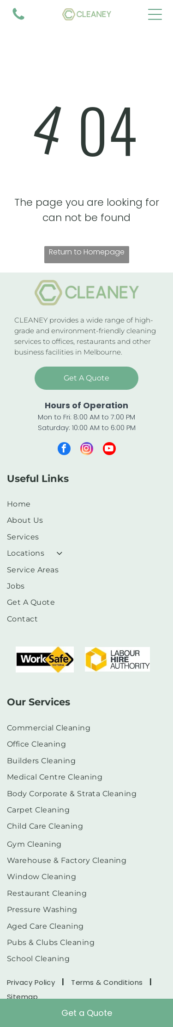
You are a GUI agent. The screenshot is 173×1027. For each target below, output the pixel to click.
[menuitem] (83, 504)
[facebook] (64, 449)
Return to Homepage (87, 252)
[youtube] (109, 449)
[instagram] (86, 449)
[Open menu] (155, 14)
